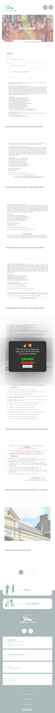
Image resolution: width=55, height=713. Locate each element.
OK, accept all (27, 359)
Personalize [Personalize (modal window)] (27, 366)
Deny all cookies (27, 362)
